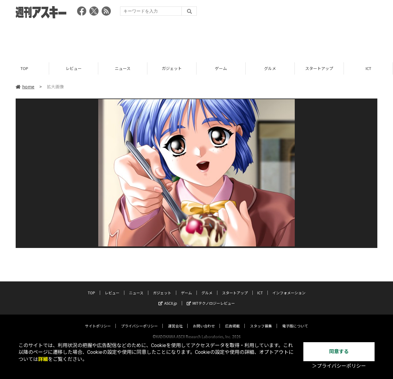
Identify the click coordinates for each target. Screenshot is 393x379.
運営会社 (175, 320)
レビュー (74, 68)
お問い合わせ (204, 320)
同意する (339, 351)
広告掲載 (232, 320)
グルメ (270, 68)
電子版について (295, 320)
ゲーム (221, 68)
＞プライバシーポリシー (339, 366)
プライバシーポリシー (139, 320)
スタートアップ (319, 68)
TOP (24, 68)
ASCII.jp (167, 297)
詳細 (43, 359)
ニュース (122, 68)
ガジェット (172, 68)
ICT (368, 68)
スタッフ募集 (261, 320)
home (25, 86)
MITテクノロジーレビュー (211, 297)
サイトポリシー (98, 320)
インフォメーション (288, 286)
